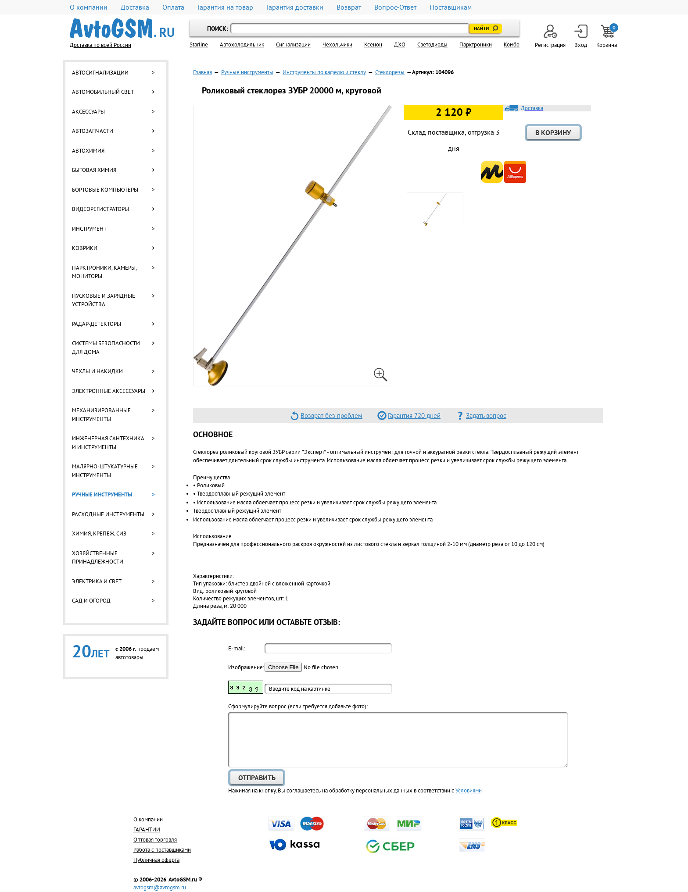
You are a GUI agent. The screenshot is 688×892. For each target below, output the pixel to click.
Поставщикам (451, 7)
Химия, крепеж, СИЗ (99, 533)
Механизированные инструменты (101, 415)
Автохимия (88, 150)
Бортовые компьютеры (105, 189)
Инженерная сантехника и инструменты (108, 443)
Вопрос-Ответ (395, 7)
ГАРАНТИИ (146, 829)
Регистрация (550, 37)
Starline (199, 44)
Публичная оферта (156, 859)
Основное (213, 434)
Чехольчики (337, 44)
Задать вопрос (486, 415)
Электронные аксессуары (108, 391)
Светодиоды (432, 44)
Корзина (607, 37)
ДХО (399, 44)
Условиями (468, 790)
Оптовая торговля (155, 839)
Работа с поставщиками (162, 849)
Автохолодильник (242, 44)
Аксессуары (88, 111)
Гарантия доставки (294, 7)
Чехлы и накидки (97, 371)
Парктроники (475, 44)
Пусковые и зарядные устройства (103, 300)
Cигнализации (293, 44)
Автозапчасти (92, 131)
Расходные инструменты (108, 514)
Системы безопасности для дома (106, 347)
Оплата (173, 7)
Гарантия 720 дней (414, 415)
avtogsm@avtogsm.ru (159, 887)
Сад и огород (91, 600)
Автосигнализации (100, 72)
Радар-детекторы (96, 324)
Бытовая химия (94, 170)
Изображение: (245, 667)
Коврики (84, 248)
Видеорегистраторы (100, 209)
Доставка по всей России (100, 45)
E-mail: (236, 648)
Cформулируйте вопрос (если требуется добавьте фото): (298, 706)
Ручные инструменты (102, 494)
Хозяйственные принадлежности (97, 557)
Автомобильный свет (103, 92)
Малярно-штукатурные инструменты (105, 471)
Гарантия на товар (225, 7)
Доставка (135, 7)
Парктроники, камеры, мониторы (104, 272)
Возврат (349, 7)
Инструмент (89, 228)
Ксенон (373, 44)
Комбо (512, 44)
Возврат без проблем (331, 415)
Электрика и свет (97, 581)
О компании (89, 7)
